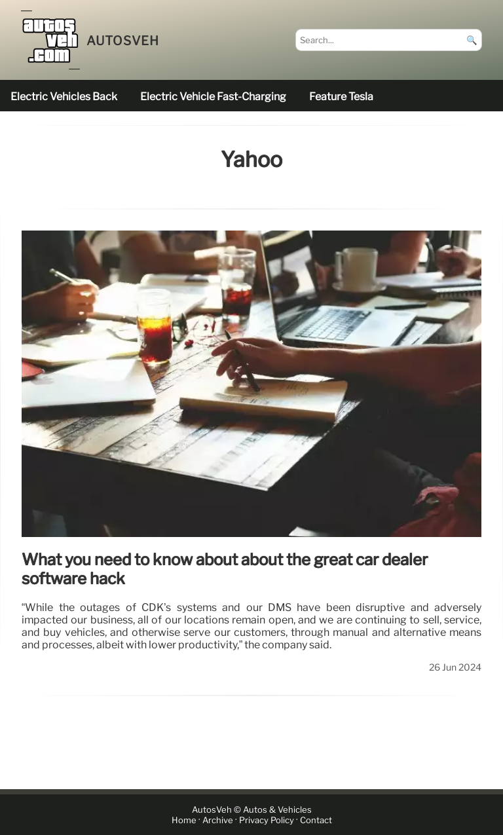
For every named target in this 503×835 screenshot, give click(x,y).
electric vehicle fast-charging (213, 96)
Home (184, 820)
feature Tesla (341, 96)
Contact (316, 820)
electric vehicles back (63, 96)
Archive (217, 820)
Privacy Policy (266, 820)
